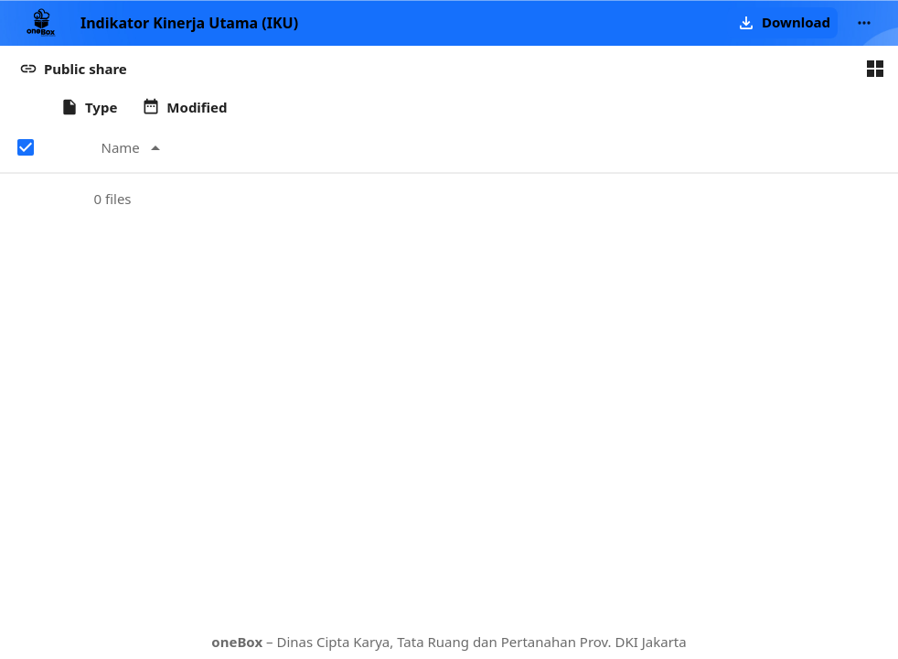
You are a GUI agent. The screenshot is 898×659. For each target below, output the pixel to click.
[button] (782, 22)
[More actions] (864, 23)
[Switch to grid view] (875, 68)
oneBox (236, 641)
